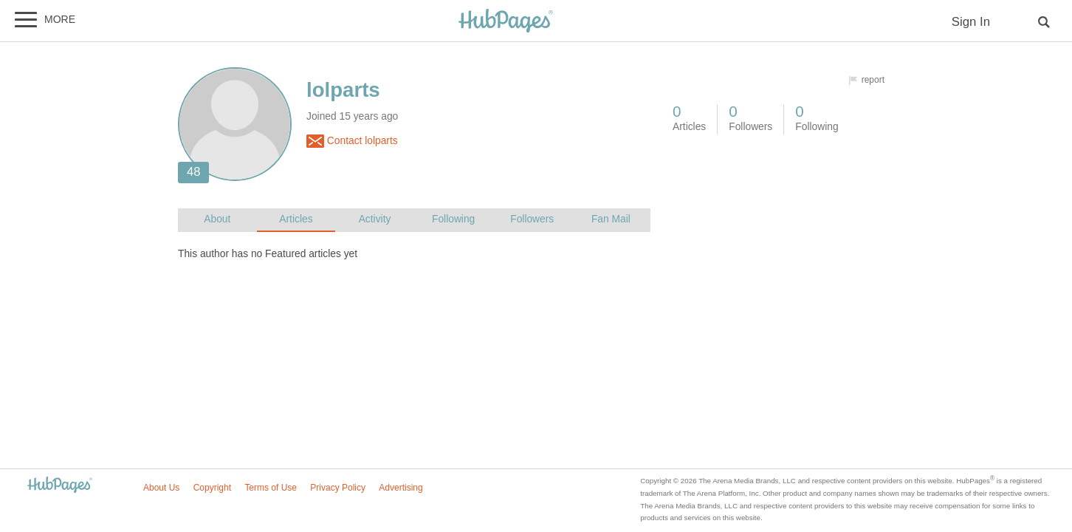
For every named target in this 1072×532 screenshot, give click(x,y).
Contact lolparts (352, 141)
